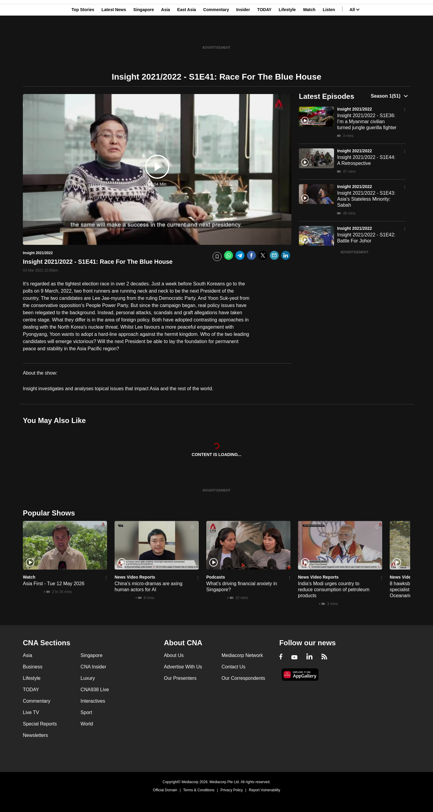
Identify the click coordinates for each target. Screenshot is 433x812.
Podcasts (215, 577)
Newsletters (35, 735)
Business (32, 666)
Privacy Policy (231, 790)
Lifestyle (287, 34)
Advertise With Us (183, 666)
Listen (329, 34)
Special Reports (40, 723)
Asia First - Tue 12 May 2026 (53, 583)
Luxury (88, 678)
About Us (174, 655)
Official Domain (165, 790)
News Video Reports (135, 577)
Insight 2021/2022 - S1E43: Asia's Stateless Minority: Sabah (366, 199)
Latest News (114, 34)
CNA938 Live (95, 689)
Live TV (31, 712)
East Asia (186, 34)
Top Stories (83, 34)
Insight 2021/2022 (354, 109)
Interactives (93, 701)
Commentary (216, 34)
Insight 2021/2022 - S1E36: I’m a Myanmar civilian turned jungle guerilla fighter (366, 121)
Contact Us (233, 666)
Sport (86, 712)
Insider (243, 34)
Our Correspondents (243, 678)
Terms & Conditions (198, 790)
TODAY (264, 34)
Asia (165, 34)
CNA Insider (93, 666)
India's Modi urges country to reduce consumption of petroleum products (333, 589)
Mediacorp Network (242, 655)
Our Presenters (180, 678)
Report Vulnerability (264, 790)
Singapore (143, 34)
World (87, 723)
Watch (309, 34)
